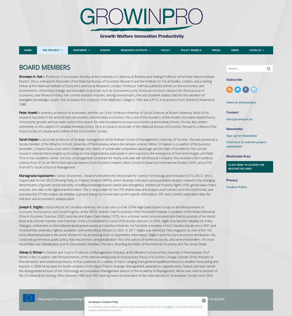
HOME (28, 50)
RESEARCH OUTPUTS (134, 50)
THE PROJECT (51, 50)
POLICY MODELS (191, 50)
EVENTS (105, 50)
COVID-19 (255, 50)
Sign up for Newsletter (241, 135)
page (168, 306)
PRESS (216, 50)
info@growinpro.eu (239, 119)
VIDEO (235, 50)
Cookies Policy (236, 187)
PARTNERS (80, 50)
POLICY (165, 50)
